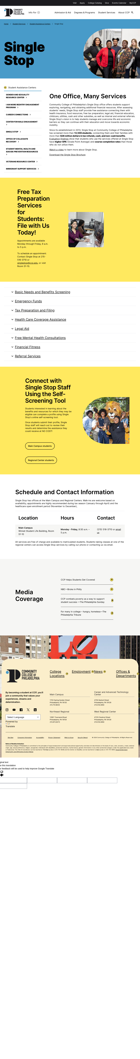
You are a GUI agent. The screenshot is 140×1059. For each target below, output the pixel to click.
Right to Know (69, 737)
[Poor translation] (1, 773)
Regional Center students (41, 460)
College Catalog (95, 3)
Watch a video (56, 149)
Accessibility (40, 737)
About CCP (124, 12)
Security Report (83, 737)
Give (107, 3)
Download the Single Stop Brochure (67, 154)
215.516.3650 (99, 705)
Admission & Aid (63, 12)
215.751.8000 (55, 705)
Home (6, 24)
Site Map (10, 737)
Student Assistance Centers (40, 24)
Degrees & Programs (85, 12)
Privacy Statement (54, 737)
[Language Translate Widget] (23, 717)
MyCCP (132, 3)
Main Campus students (40, 446)
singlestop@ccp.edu (27, 263)
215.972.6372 (55, 722)
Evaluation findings (59, 138)
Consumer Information (25, 737)
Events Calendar (119, 3)
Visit (75, 3)
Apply (82, 3)
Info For (33, 12)
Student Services (107, 12)
